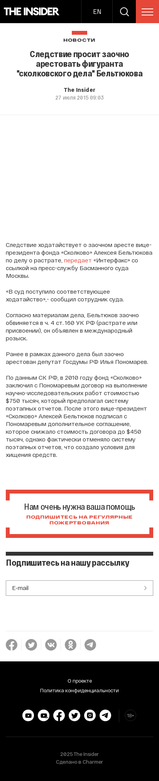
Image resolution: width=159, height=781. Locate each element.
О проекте (80, 681)
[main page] (32, 11)
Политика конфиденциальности (79, 690)
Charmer (93, 762)
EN (97, 11)
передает (78, 260)
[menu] (147, 11)
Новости (79, 40)
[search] (124, 11)
